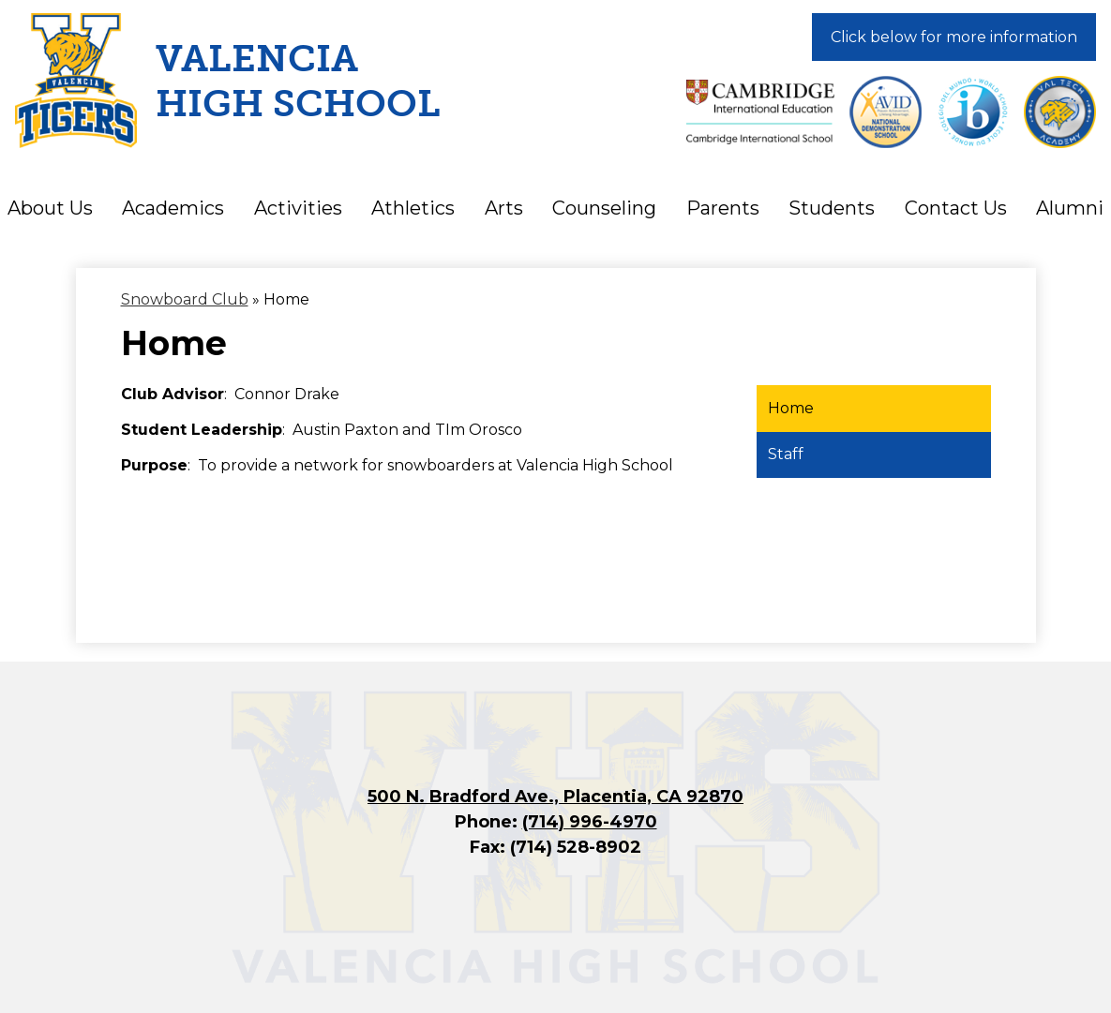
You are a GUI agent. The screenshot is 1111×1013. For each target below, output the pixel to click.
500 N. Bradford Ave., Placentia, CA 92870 (555, 796)
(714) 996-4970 (589, 822)
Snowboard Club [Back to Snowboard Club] (184, 299)
